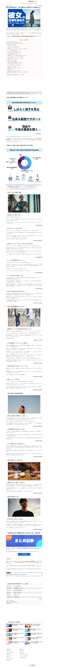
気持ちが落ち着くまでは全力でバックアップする (15, 58)
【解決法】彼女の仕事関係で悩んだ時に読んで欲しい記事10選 (27, 548)
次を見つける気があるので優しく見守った (14, 52)
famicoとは (8, 650)
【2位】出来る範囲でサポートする (12, 54)
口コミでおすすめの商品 (24, 654)
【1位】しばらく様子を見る (11, 44)
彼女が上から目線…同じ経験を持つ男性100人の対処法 (36, 634)
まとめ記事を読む (24, 554)
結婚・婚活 (21, 653)
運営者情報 (8, 653)
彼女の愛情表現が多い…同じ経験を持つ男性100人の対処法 (18, 625)
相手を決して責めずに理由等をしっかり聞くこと (15, 62)
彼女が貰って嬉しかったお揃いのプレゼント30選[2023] (36, 629)
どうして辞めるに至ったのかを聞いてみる (14, 65)
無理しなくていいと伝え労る (12, 59)
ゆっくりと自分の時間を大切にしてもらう (14, 50)
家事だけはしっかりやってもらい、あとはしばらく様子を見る (18, 48)
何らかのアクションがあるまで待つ (13, 47)
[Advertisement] (15, 84)
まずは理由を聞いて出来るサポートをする (14, 63)
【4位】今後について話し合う (11, 66)
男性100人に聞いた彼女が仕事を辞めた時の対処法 (15, 43)
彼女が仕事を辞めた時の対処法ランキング (13, 41)
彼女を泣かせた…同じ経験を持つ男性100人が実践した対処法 (36, 638)
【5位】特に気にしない (10, 69)
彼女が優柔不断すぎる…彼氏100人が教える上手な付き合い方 (18, 642)
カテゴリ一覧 (9, 654)
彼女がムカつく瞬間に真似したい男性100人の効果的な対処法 (36, 642)
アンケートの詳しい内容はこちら (30, 186)
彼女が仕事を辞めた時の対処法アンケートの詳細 (15, 74)
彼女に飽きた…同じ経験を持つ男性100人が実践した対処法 (18, 629)
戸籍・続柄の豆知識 (23, 657)
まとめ (8, 73)
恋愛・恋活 (21, 650)
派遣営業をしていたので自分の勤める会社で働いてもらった (17, 55)
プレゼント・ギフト (23, 656)
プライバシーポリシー (10, 657)
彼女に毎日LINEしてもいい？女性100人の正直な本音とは (18, 638)
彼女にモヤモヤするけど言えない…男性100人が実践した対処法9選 (36, 625)
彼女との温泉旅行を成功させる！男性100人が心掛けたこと (17, 634)
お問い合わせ (9, 660)
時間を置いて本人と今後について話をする (14, 67)
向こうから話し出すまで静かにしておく (14, 51)
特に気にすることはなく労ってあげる (14, 70)
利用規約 (8, 656)
